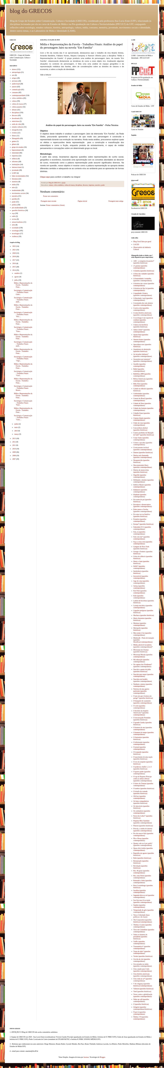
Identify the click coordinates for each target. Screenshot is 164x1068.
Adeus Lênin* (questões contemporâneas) (141, 331)
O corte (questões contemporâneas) (139, 707)
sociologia (15, 231)
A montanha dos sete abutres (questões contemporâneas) (143, 304)
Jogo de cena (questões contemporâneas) (141, 582)
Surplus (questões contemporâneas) (139, 906)
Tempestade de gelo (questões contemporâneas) (143, 911)
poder (103, 185)
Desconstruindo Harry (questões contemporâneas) (142, 466)
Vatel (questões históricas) (142, 991)
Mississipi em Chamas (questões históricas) (141, 651)
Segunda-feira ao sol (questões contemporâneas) (143, 896)
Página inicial (82, 201)
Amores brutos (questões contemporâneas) (141, 340)
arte (13, 75)
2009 (14, 452)
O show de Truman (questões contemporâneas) (143, 784)
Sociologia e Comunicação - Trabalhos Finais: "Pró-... (23, 314)
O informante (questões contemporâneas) (141, 743)
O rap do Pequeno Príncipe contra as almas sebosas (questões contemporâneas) (142, 779)
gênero (14, 144)
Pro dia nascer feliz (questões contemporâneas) (143, 834)
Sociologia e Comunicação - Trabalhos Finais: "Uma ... (23, 418)
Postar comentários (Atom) (55, 205)
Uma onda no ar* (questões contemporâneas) (142, 980)
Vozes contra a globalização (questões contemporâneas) (142, 995)
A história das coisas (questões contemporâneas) (143, 284)
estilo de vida (16, 124)
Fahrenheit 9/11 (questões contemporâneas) (142, 528)
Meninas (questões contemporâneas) (139, 624)
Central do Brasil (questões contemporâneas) (142, 399)
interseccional (16, 167)
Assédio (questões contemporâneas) (139, 365)
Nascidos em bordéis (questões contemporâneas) (142, 680)
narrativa (97, 185)
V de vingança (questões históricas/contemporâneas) (142, 985)
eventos (14, 133)
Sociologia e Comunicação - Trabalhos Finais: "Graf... (23, 373)
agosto (16, 277)
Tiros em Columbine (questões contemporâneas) (143, 931)
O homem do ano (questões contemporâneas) (142, 728)
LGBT (14, 173)
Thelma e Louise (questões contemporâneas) (142, 926)
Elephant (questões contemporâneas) (139, 496)
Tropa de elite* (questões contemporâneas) (142, 952)
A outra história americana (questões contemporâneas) (142, 314)
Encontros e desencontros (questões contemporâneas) (142, 506)
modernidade (16, 190)
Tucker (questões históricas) (142, 956)
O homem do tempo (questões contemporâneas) (143, 733)
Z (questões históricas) (141, 1004)
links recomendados (19, 176)
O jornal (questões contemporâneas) (139, 748)
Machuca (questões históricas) (143, 615)
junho (16, 424)
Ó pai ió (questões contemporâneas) (139, 1013)
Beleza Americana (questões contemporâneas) (143, 380)
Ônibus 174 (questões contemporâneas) (140, 1018)
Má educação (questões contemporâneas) (141, 661)
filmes (14, 136)
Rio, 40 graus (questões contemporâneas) (141, 872)
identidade (15, 153)
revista (14, 219)
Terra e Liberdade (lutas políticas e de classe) (141, 916)
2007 (14, 459)
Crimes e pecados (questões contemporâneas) (142, 444)
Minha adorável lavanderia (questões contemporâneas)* (143, 646)
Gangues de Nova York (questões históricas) (141, 548)
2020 (14, 253)
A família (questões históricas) (143, 271)
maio (16, 427)
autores (14, 87)
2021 (14, 250)
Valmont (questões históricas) (143, 989)
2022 (14, 246)
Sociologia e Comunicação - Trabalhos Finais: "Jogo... (23, 359)
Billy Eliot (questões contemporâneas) (140, 385)
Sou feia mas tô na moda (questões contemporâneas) (142, 901)
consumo (15, 92)
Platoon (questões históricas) (143, 826)
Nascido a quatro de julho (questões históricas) (142, 670)
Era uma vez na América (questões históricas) (141, 515)
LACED (136, 244)
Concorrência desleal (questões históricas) (140, 429)
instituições (16, 164)
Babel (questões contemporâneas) (139, 370)
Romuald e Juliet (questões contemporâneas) (142, 882)
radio (13, 216)
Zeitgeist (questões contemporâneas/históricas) (142, 1008)
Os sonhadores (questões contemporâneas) (141, 812)
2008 (14, 455)
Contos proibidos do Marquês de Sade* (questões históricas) (143, 434)
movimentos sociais (18, 193)
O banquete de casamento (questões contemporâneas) (142, 702)
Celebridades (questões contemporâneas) (141, 395)
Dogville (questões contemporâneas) (139, 476)
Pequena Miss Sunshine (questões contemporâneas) (142, 822)
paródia (14, 199)
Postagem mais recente (48, 201)
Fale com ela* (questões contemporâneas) (141, 538)
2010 (14, 449)
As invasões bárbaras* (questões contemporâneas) (142, 355)
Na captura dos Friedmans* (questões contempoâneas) (142, 665)
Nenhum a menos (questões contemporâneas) (142, 685)
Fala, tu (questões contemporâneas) (139, 533)
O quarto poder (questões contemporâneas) (142, 773)
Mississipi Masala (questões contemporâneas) (142, 656)
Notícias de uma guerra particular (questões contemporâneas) (141, 691)
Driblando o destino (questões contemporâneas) (143, 481)
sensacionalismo (17, 222)
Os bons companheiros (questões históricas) (141, 802)
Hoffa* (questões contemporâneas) (139, 567)
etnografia (15, 130)
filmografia (16, 138)
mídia (14, 184)
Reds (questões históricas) (142, 858)
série (13, 225)
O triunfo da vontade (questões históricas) (140, 792)
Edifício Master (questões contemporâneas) (142, 486)
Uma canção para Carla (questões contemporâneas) (142, 970)
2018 (14, 256)
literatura (15, 179)
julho (16, 280)
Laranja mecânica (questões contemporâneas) (142, 607)
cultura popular (17, 107)
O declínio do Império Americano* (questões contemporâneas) (141, 713)
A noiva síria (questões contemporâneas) (141, 309)
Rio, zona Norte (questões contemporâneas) (142, 877)
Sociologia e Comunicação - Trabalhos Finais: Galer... (23, 292)
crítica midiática (59, 185)
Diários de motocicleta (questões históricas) (141, 471)
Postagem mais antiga (115, 201)
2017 (14, 260)
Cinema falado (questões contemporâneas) (141, 419)
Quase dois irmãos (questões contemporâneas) (143, 849)
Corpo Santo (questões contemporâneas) (141, 439)
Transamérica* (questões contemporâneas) (141, 947)
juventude (15, 170)
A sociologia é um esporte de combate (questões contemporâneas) (143, 320)
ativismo (15, 81)
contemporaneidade (18, 95)
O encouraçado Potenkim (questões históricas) (142, 719)
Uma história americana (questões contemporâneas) (142, 975)
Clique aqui (45, 177)
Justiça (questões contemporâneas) (139, 587)
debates (14, 110)
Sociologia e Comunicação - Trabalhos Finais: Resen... (23, 388)
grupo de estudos (17, 147)
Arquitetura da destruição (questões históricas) (142, 350)
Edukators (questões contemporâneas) (140, 491)
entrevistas (15, 121)
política (14, 205)
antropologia (16, 72)
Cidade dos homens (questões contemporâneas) (143, 409)
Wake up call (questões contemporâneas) (141, 1000)
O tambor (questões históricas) (143, 788)
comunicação (16, 89)
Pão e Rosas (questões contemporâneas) (140, 839)
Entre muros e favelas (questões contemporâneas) (142, 510)
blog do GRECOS (31, 11)
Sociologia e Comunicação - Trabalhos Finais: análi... (23, 300)
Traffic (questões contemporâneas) (139, 942)
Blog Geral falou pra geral (142, 241)
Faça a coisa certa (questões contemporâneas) (142, 543)
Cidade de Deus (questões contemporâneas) (142, 404)
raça (13, 213)
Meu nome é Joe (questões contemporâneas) (142, 634)
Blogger (102, 1057)
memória (15, 182)
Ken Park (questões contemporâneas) (140, 592)
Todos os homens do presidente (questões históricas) (140, 937)
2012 (14, 442)
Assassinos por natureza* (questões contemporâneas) (142, 360)
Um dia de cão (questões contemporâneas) (141, 960)
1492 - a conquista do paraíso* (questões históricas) (143, 262)
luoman (86, 1057)
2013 (14, 438)
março (16, 434)
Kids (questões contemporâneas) (139, 597)
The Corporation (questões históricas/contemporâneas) (142, 921)
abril (16, 431)
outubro (17, 273)
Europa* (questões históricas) (143, 524)
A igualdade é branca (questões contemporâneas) (142, 294)
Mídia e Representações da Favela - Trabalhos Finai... (23, 285)
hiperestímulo (16, 150)
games (14, 141)
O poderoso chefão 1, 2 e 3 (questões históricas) (142, 768)
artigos (14, 78)
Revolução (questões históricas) (140, 867)
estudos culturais (17, 127)
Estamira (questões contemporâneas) (139, 520)
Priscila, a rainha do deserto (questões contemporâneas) (142, 830)
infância (14, 159)
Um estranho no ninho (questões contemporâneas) (142, 965)
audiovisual (16, 84)
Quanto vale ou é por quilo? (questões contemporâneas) (142, 844)
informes (15, 161)
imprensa (91, 185)
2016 (14, 263)
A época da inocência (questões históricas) (140, 326)
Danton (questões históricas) (143, 452)
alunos (51, 185)
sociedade (15, 228)
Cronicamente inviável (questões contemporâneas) (142, 449)
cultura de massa (70, 185)
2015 (14, 267)
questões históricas (18, 210)
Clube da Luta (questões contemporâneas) (141, 424)
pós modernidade (18, 208)
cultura (14, 101)
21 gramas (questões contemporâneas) (140, 267)
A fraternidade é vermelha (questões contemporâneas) (142, 280)
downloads (15, 118)
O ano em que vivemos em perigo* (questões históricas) (143, 697)
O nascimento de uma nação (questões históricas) (143, 758)
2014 (14, 270)
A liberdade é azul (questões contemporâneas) (143, 299)
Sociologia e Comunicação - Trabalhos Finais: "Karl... (23, 403)
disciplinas (78, 185)
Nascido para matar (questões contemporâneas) (143, 675)
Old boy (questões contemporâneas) (139, 797)
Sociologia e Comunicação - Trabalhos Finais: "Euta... (23, 329)
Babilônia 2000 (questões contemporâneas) (142, 375)
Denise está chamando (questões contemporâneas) (142, 456)
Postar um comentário (50, 196)
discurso (85, 185)
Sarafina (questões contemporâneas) (139, 891)
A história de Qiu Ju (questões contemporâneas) (143, 289)
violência (15, 236)
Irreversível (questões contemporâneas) (140, 577)
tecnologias (16, 233)
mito (13, 187)
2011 (14, 445)
